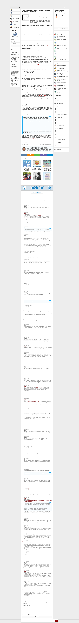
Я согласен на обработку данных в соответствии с (36, 614)
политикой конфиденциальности (44, 614)
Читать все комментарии (37, 192)
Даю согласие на (15, 43)
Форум (67, 5)
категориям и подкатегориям (41, 69)
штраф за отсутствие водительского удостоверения (29, 138)
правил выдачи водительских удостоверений (35, 114)
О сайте (64, 5)
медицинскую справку (42, 95)
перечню (29, 488)
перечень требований (39, 387)
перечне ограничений (38, 215)
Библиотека (47, 5)
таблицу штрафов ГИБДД (14, 74)
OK (56, 620)
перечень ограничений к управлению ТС (34, 401)
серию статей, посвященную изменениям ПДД (14, 61)
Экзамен (55, 5)
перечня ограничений (27, 471)
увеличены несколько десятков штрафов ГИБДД (15, 72)
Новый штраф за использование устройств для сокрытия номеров (14, 84)
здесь (47, 45)
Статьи (43, 5)
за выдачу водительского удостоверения (14, 54)
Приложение (60, 5)
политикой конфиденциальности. (42, 620)
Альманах (51, 5)
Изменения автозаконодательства (47, 144)
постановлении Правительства (45, 18)
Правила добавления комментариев (47, 602)
